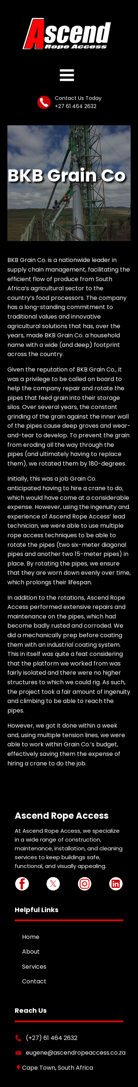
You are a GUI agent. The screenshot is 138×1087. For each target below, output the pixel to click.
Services (34, 966)
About (31, 951)
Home (30, 937)
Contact (34, 981)
